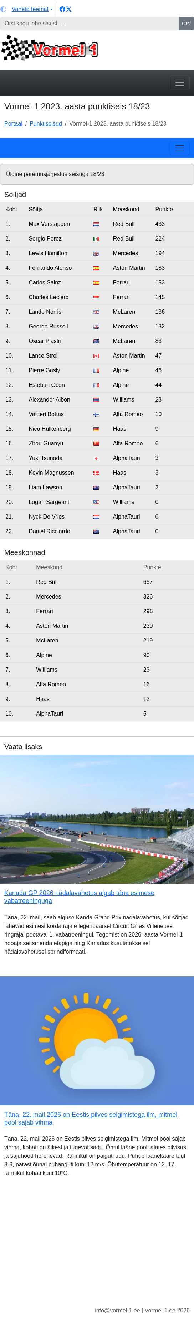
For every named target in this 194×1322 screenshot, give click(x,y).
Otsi (186, 23)
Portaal (13, 124)
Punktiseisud (46, 124)
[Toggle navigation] (180, 83)
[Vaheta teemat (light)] (26, 9)
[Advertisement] (97, 1247)
